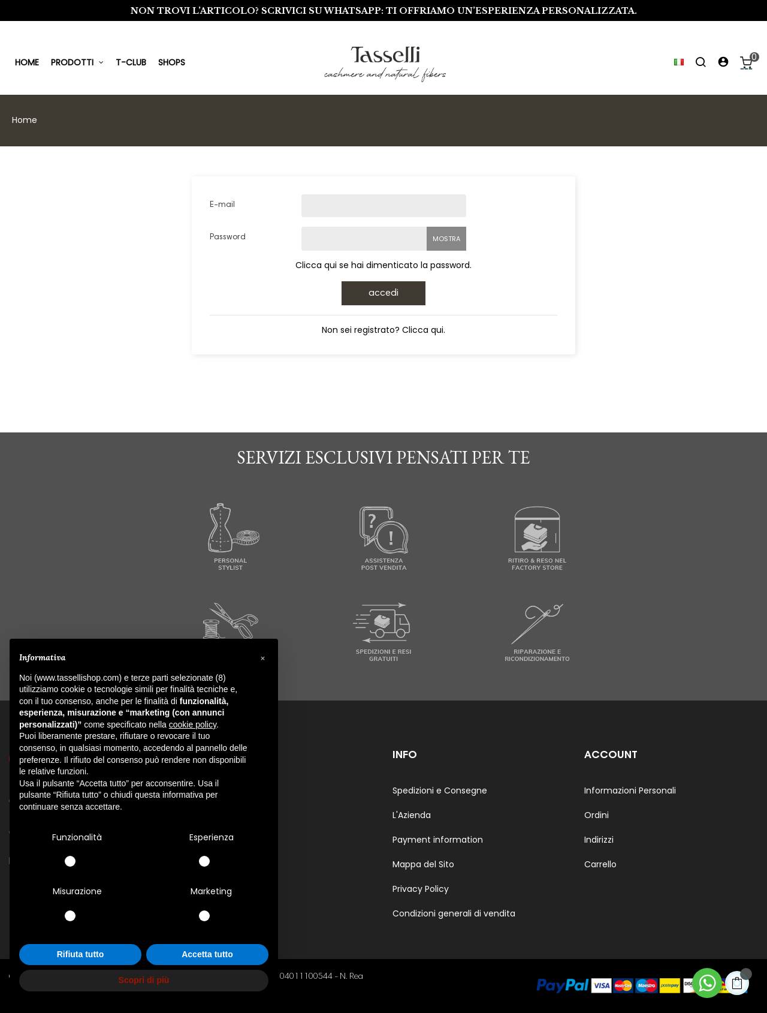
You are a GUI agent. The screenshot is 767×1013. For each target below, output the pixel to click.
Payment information (437, 840)
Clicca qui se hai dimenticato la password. (383, 265)
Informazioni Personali (630, 790)
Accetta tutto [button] (207, 954)
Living (212, 864)
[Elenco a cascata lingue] (673, 63)
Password (228, 237)
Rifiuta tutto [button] (80, 954)
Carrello (600, 864)
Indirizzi (599, 840)
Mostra (446, 239)
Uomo (213, 790)
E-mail (222, 205)
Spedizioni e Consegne (439, 790)
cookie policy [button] (192, 724)
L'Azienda (411, 815)
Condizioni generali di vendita (453, 913)
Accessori (221, 840)
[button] (262, 658)
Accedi (383, 293)
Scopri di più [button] (144, 980)
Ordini (596, 815)
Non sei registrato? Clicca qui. (383, 330)
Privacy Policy (420, 889)
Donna (214, 815)
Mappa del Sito (423, 864)
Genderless (224, 889)
